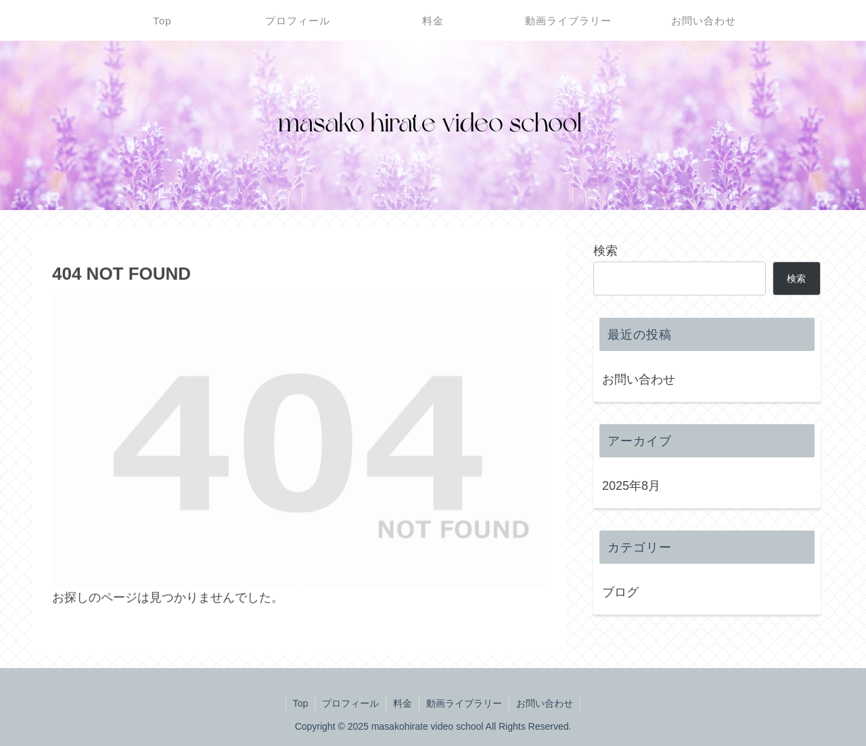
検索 (605, 250)
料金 (402, 703)
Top (301, 703)
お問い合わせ (638, 379)
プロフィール (350, 703)
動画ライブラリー (464, 703)
